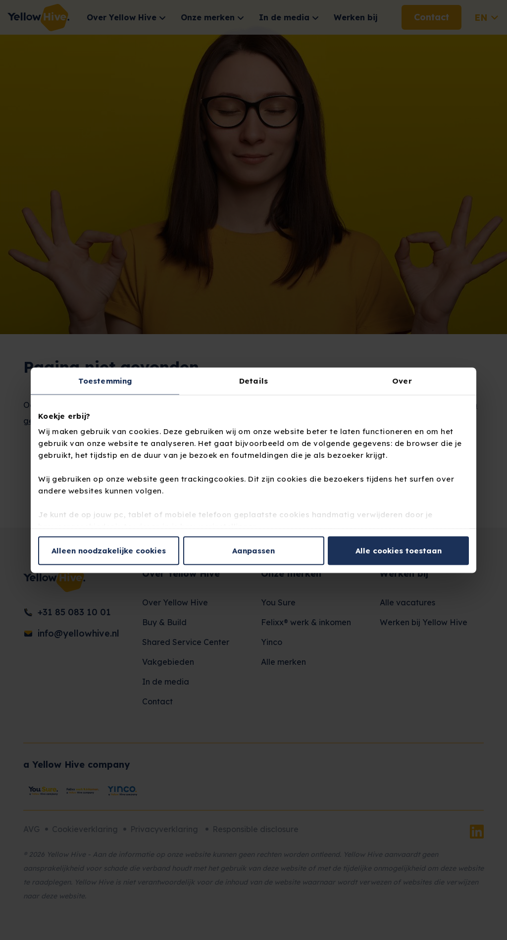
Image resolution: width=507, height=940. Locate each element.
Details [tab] (253, 380)
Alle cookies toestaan (398, 550)
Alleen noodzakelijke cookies (108, 550)
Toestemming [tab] (105, 380)
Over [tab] (401, 380)
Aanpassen (253, 550)
